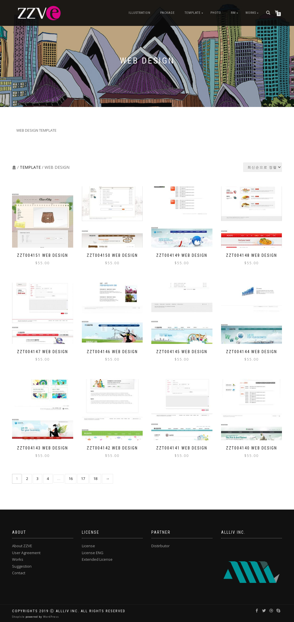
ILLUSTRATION (139, 13)
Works (250, 13)
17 (83, 478)
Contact (18, 572)
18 (95, 478)
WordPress (50, 617)
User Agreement (26, 552)
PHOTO (215, 13)
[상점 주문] (262, 167)
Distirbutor (160, 545)
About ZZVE (22, 545)
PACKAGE (167, 13)
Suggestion (22, 566)
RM (233, 13)
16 (71, 478)
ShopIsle (19, 617)
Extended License (97, 559)
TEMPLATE (193, 13)
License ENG (92, 552)
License (88, 545)
